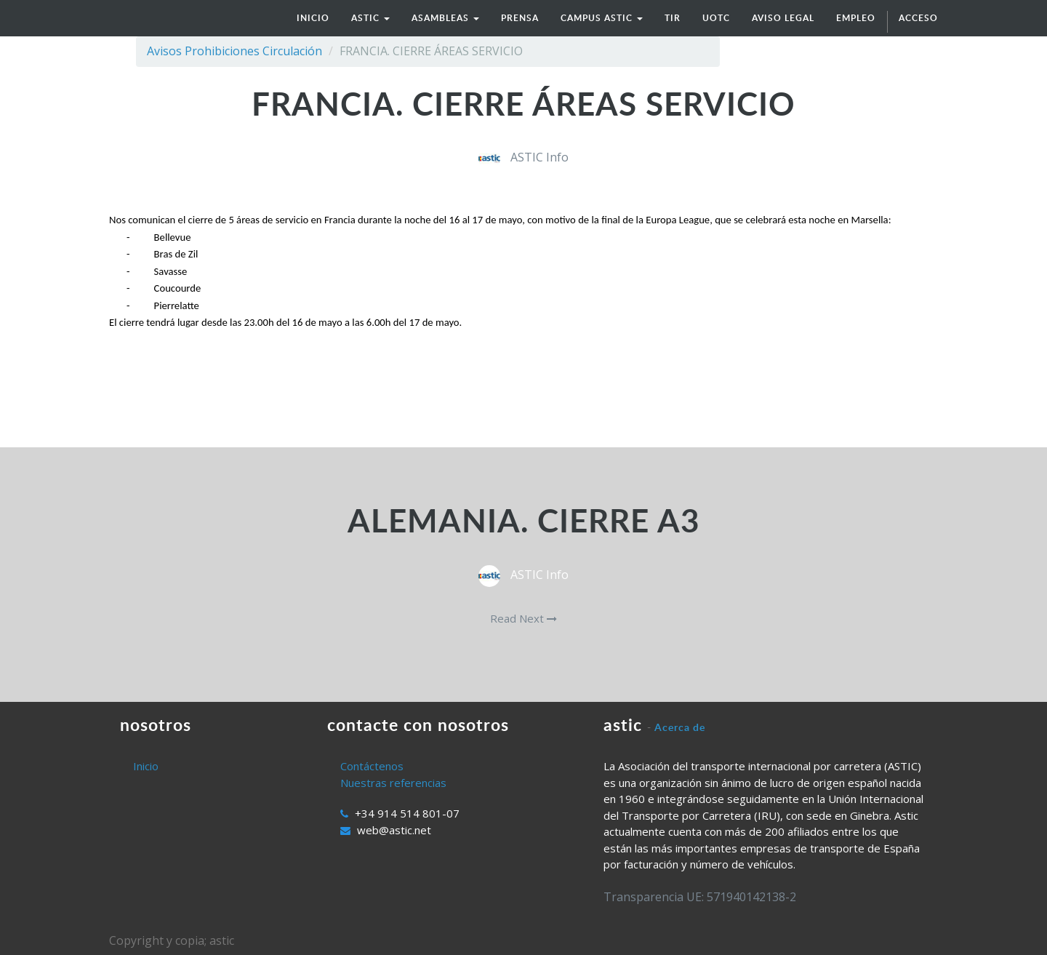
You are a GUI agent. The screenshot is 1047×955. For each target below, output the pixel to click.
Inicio (146, 766)
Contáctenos (372, 766)
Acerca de (679, 727)
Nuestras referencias (393, 782)
